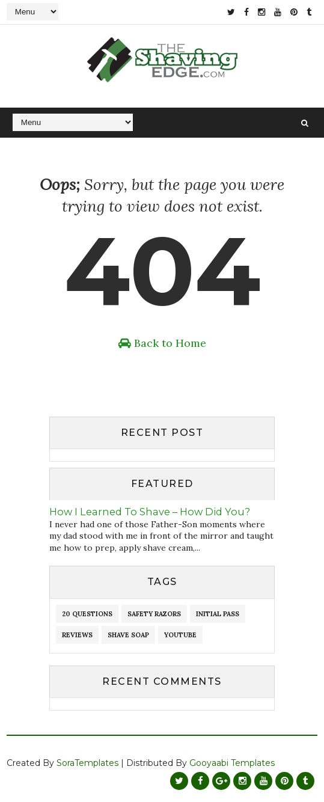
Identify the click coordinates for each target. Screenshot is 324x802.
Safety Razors (154, 614)
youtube (180, 635)
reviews (77, 635)
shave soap (128, 635)
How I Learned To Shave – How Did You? (149, 512)
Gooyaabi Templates (232, 763)
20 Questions (87, 614)
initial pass (217, 614)
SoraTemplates (87, 763)
